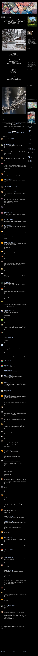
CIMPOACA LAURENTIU (7, 605)
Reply (4, 141)
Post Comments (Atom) (8, 653)
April (30, 160)
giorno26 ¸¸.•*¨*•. (6, 375)
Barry (4, 411)
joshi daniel (5, 521)
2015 (29, 139)
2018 (29, 135)
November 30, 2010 (9, 531)
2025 (29, 127)
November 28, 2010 (12, 509)
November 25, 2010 (8, 282)
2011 (29, 144)
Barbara (5, 212)
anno (4, 382)
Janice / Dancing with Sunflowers (9, 440)
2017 (29, 136)
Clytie (4, 344)
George (5, 206)
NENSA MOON (6, 310)
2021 (29, 131)
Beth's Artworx (17, 122)
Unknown (5, 179)
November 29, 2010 (10, 521)
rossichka (5, 288)
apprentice (5, 132)
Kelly (4, 486)
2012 (29, 143)
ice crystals (10, 132)
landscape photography (16, 132)
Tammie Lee (35, 31)
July (30, 156)
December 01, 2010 (10, 564)
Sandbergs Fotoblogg (7, 242)
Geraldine (5, 549)
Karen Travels (6, 144)
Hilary (4, 225)
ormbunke (5, 319)
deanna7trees (6, 138)
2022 (29, 130)
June (30, 157)
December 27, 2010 (11, 611)
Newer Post (3, 651)
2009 (29, 165)
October (30, 152)
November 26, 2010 (9, 395)
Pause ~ (30, 150)
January (30, 164)
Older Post (24, 651)
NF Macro (8, 119)
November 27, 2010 (17, 440)
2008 (29, 167)
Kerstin (5, 370)
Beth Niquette (6, 611)
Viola (4, 157)
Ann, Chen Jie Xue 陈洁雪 (7, 186)
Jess (4, 360)
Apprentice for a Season (32, 149)
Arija (4, 162)
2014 (29, 140)
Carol (4, 423)
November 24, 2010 (11, 138)
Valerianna (5, 219)
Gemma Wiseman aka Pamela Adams (9, 418)
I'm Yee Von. (5, 557)
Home (14, 651)
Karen (4, 450)
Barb (4, 478)
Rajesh (5, 390)
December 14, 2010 (9, 599)
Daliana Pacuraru (6, 509)
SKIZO (5, 531)
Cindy (5, 173)
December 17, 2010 (14, 605)
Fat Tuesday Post (18, 123)
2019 (29, 134)
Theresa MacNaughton (7, 191)
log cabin (22, 132)
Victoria (5, 198)
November (30, 148)
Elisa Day (5, 406)
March (30, 161)
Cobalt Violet (6, 564)
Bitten (4, 282)
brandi (5, 324)
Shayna (5, 537)
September (31, 153)
